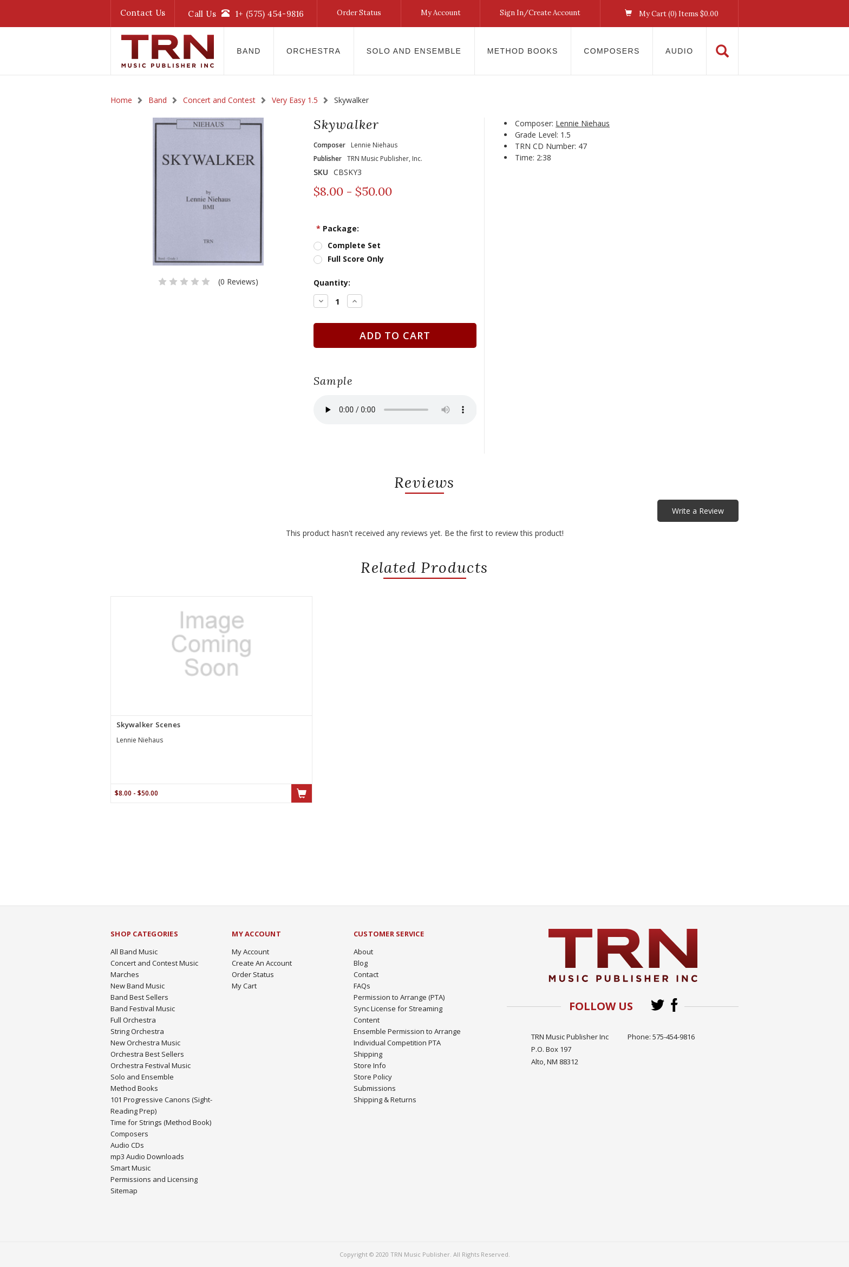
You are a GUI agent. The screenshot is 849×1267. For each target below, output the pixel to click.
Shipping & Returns (385, 1099)
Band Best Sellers (139, 997)
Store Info (370, 1065)
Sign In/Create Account (540, 12)
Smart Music (130, 1168)
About (363, 951)
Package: (337, 228)
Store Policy (373, 1077)
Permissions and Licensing (154, 1179)
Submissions (375, 1088)
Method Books (522, 51)
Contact (366, 974)
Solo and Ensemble (414, 51)
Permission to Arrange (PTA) (399, 997)
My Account (441, 12)
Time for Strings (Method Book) (160, 1122)
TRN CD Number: (545, 146)
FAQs (362, 986)
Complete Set (354, 245)
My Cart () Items (669, 13)
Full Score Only (356, 259)
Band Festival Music (142, 1008)
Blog (361, 963)
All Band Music (134, 951)
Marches (124, 974)
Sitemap (124, 1190)
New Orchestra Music (145, 1043)
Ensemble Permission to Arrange (407, 1031)
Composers (612, 51)
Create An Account (262, 963)
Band (249, 51)
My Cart (244, 986)
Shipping (368, 1054)
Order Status (359, 12)
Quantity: (332, 282)
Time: (524, 157)
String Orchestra (137, 1031)
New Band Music (137, 986)
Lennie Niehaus (583, 123)
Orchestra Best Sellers (147, 1054)
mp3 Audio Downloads (147, 1156)
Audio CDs (127, 1145)
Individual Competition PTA (397, 1043)
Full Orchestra (133, 1020)
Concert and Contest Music (154, 963)
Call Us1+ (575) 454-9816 (246, 13)
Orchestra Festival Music (150, 1065)
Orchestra (313, 51)
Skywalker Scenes (148, 724)
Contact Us (143, 13)
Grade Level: (536, 135)
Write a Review (698, 511)
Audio (679, 51)
